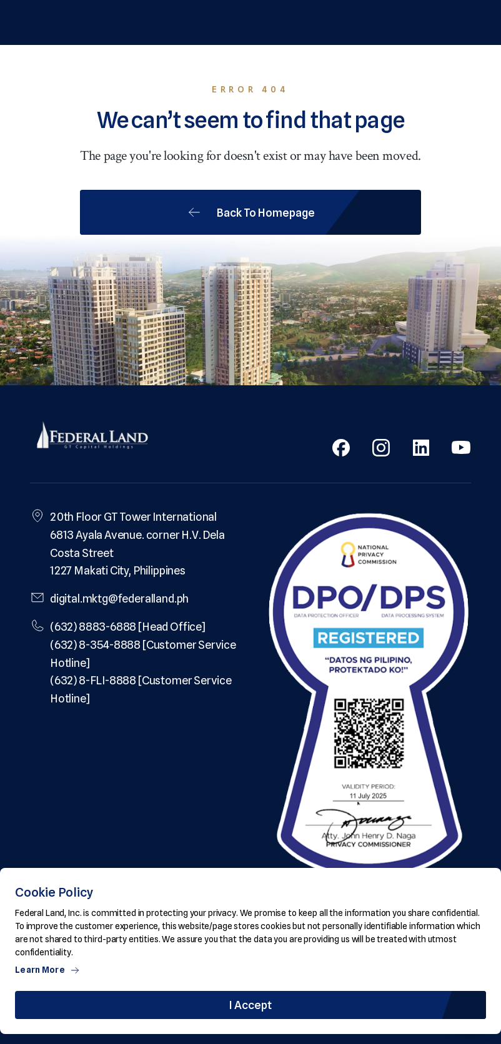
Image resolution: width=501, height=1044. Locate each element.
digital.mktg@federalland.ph (119, 598)
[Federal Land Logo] (92, 436)
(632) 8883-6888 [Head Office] (128, 626)
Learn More (47, 970)
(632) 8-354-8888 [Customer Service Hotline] (143, 653)
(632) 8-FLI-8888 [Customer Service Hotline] (141, 689)
